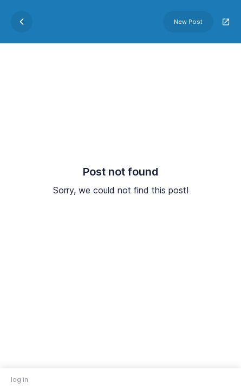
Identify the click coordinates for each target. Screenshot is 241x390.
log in (19, 379)
